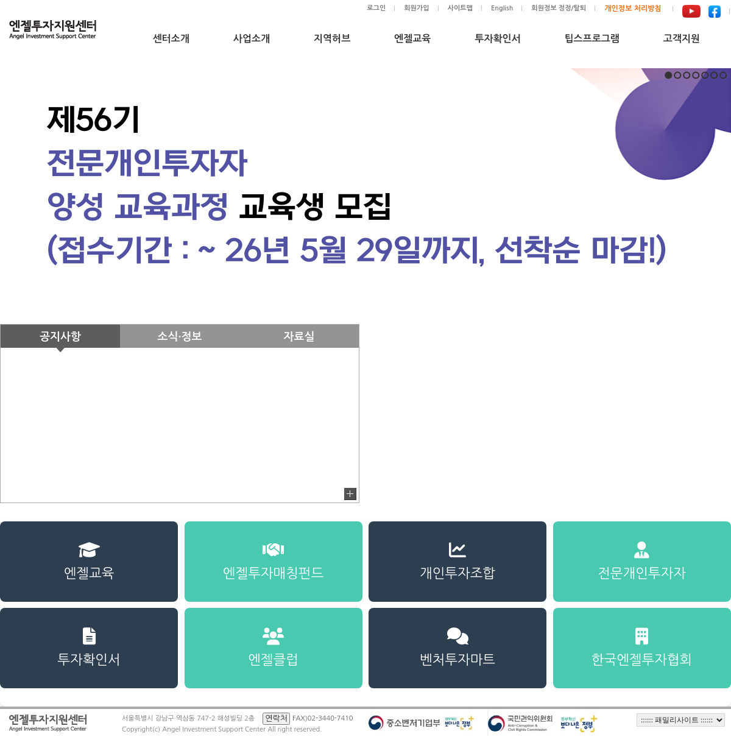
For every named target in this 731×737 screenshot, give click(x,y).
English (502, 8)
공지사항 (60, 336)
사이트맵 (460, 8)
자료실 (299, 336)
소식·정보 (180, 336)
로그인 (376, 8)
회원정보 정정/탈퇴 (558, 8)
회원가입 (416, 8)
